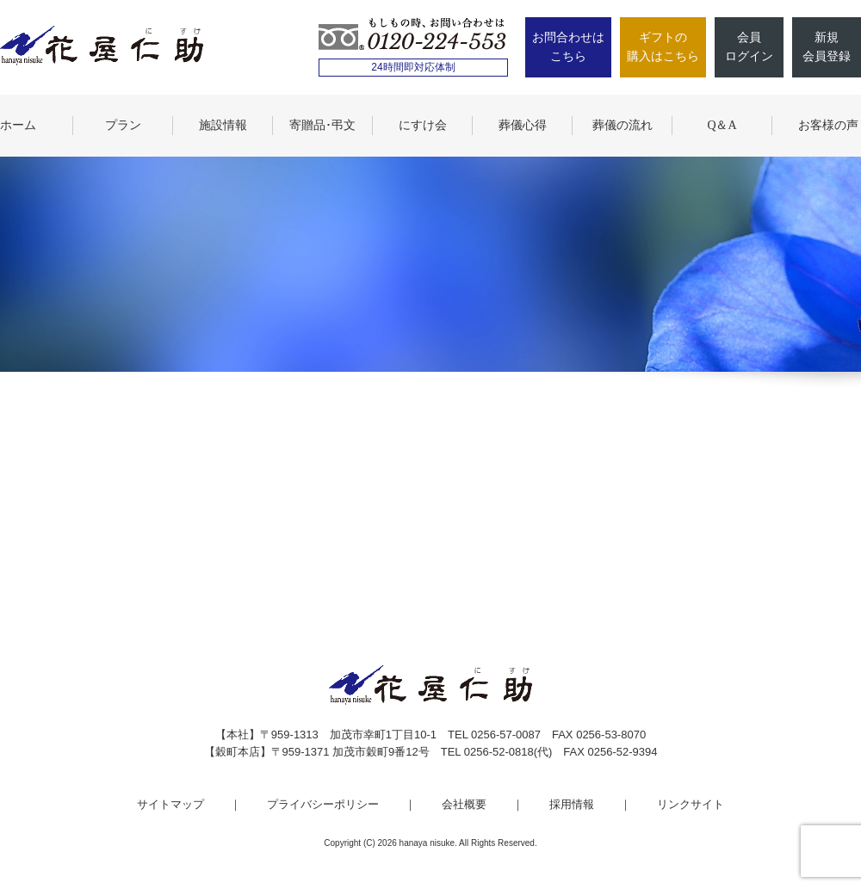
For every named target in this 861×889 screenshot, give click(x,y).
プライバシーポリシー (323, 804)
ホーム (18, 125)
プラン (123, 125)
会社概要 (464, 804)
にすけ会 (423, 125)
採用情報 (571, 804)
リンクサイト (690, 804)
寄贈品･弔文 (322, 125)
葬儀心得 (523, 125)
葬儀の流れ (622, 125)
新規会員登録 (826, 47)
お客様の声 (828, 125)
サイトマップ (170, 804)
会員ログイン (749, 47)
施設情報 (223, 125)
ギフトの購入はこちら (663, 47)
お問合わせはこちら (568, 47)
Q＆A (721, 125)
